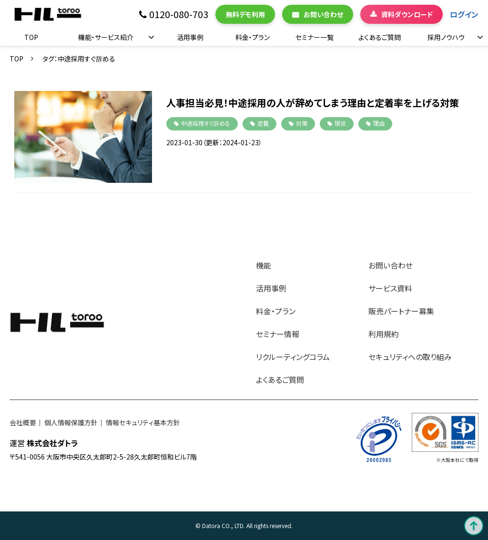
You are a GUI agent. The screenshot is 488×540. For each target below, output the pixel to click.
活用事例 (190, 37)
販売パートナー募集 (401, 311)
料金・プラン (252, 37)
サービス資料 (390, 288)
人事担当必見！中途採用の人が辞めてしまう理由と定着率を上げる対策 (312, 103)
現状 (340, 123)
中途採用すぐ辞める (205, 123)
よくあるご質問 (379, 37)
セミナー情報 (277, 334)
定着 (263, 123)
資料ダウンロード (407, 14)
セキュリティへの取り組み (410, 356)
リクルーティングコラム (293, 356)
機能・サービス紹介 (105, 37)
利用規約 (383, 334)
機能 (263, 265)
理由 (379, 123)
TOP (31, 37)
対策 (301, 123)
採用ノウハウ (446, 37)
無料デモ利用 (245, 14)
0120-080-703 (178, 15)
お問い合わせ (323, 14)
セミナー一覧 (314, 37)
